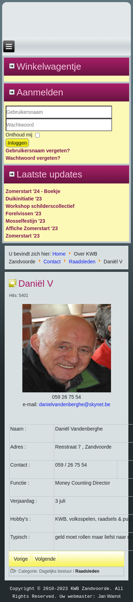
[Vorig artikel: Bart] (21, 559)
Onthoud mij (19, 135)
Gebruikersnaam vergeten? (38, 150)
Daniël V (35, 283)
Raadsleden (82, 261)
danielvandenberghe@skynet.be (74, 404)
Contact (52, 261)
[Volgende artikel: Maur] (45, 559)
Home (59, 254)
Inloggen (17, 143)
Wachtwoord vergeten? (33, 158)
